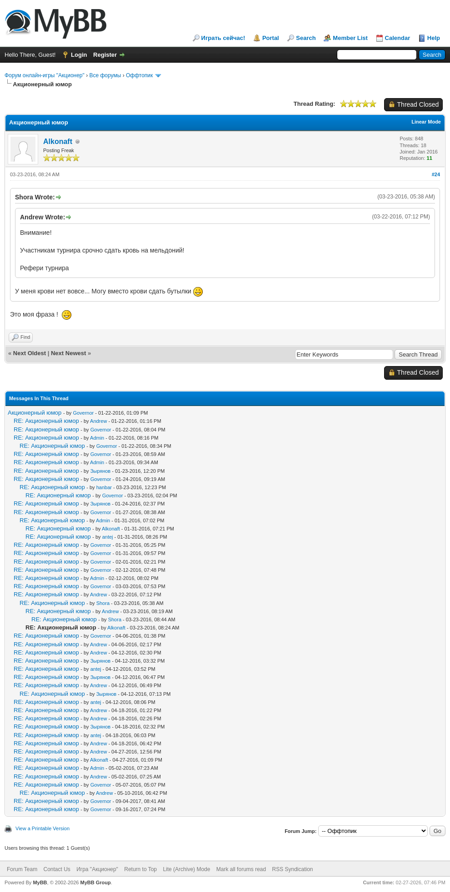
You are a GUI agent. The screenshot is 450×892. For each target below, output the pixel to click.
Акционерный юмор (34, 412)
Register (105, 54)
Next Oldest (29, 353)
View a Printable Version (42, 828)
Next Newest (68, 353)
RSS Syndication (292, 869)
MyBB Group (95, 882)
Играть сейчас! (223, 38)
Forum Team (22, 869)
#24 (436, 174)
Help (433, 38)
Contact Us (56, 869)
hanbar (104, 487)
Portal (270, 38)
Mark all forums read (241, 869)
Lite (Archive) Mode (186, 869)
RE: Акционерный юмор (46, 420)
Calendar (397, 38)
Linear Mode (426, 121)
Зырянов (100, 471)
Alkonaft (57, 141)
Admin (97, 438)
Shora (103, 603)
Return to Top (140, 869)
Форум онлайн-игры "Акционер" (45, 75)
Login (79, 54)
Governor (83, 413)
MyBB (40, 882)
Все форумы (105, 75)
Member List (350, 38)
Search (305, 38)
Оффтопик (139, 75)
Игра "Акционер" (97, 869)
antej (107, 537)
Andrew (98, 421)
